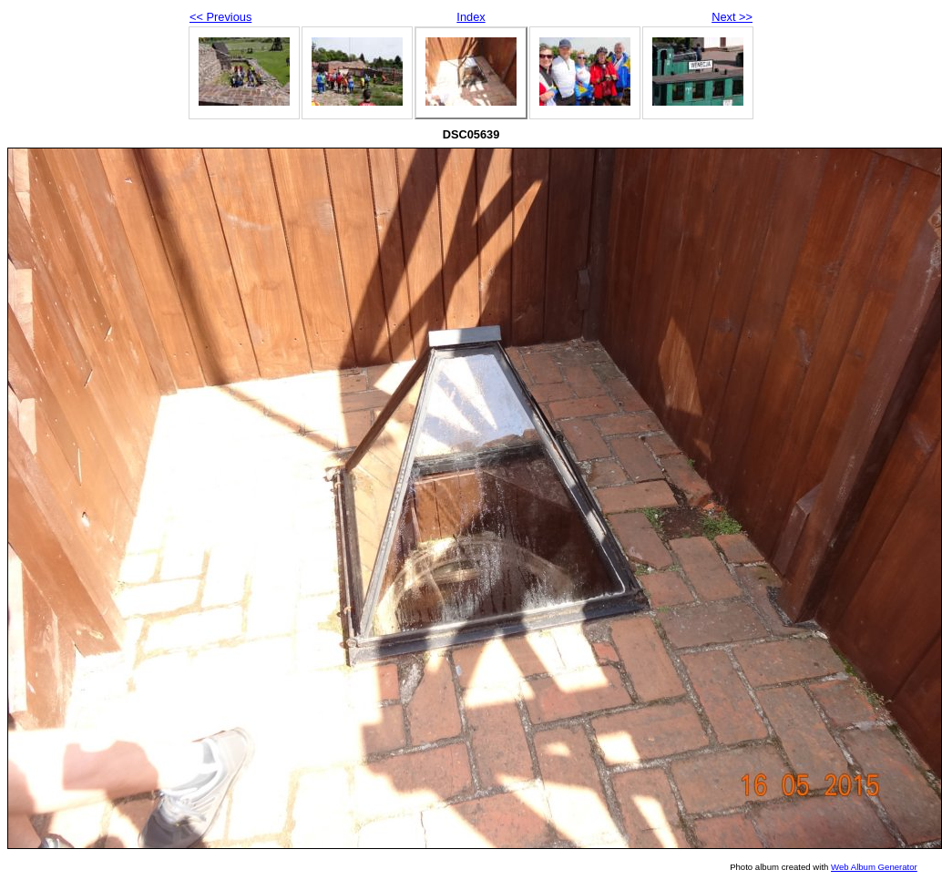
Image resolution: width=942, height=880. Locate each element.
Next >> (732, 17)
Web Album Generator (874, 867)
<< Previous (220, 17)
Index (470, 17)
